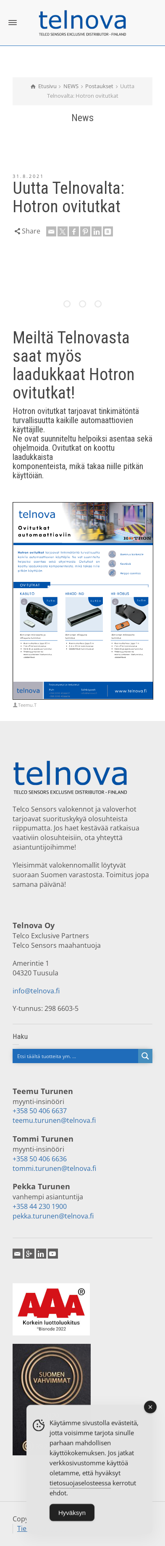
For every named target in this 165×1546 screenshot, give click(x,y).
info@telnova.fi (36, 990)
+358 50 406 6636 (40, 1158)
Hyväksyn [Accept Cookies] (72, 1515)
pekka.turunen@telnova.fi (53, 1216)
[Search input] (75, 1056)
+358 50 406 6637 (40, 1110)
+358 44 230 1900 (40, 1206)
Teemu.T (27, 705)
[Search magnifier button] (145, 1056)
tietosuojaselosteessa (80, 1486)
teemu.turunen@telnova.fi (54, 1120)
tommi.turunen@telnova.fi (54, 1168)
